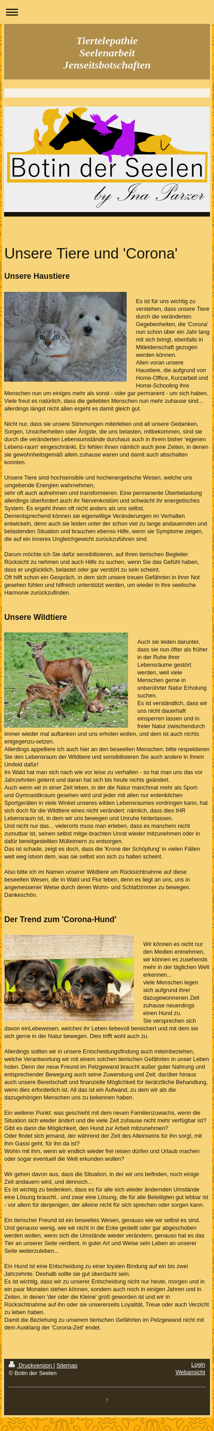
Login (198, 1365)
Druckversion (31, 1365)
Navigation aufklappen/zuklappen (107, 12)
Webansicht (190, 1372)
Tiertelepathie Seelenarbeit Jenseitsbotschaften (107, 53)
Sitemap (67, 1365)
